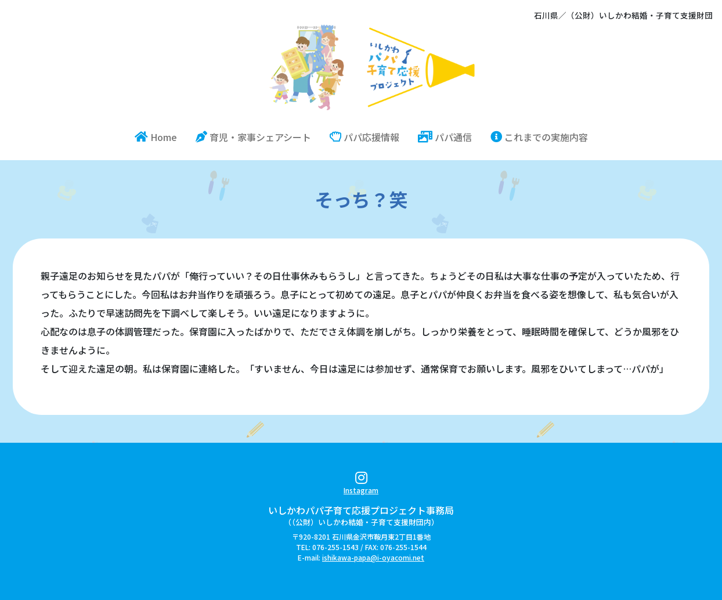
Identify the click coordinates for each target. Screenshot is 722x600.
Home (160, 136)
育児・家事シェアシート (253, 137)
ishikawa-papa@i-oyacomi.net (373, 557)
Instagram (361, 485)
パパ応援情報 (364, 137)
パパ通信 (445, 137)
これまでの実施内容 (539, 137)
